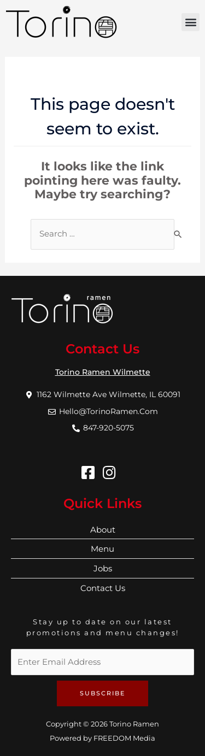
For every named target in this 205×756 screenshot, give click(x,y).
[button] (190, 22)
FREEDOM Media (124, 738)
